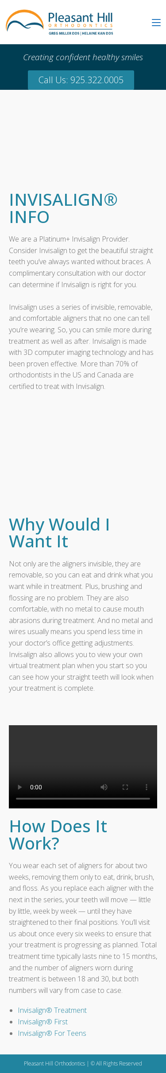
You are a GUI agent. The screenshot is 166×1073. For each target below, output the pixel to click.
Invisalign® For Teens (52, 1033)
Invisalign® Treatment (52, 1010)
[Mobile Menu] (156, 22)
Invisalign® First (43, 1022)
